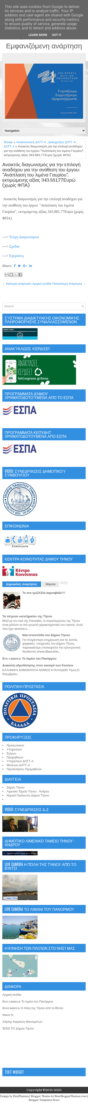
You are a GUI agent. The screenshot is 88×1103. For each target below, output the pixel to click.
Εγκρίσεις (16, 256)
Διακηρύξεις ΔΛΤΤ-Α (62, 142)
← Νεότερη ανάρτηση (16, 283)
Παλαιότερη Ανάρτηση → (69, 283)
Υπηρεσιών (14, 749)
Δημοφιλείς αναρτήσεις (21, 584)
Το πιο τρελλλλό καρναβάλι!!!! (43, 593)
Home (8, 142)
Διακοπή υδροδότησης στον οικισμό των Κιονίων (37, 665)
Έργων (11, 753)
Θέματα (51, 584)
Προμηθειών (15, 757)
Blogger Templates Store (44, 1100)
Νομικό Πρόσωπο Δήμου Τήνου (28, 795)
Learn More (38, 35)
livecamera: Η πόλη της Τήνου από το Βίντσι (32, 1008)
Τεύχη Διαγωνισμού (24, 237)
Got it (56, 35)
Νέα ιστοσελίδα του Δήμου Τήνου (46, 635)
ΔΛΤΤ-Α (9, 146)
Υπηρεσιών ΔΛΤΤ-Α (20, 761)
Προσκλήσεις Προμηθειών (24, 769)
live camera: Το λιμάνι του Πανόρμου (29, 658)
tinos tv (8, 1015)
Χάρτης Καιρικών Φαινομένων (22, 1021)
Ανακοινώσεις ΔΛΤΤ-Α (31, 142)
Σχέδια (14, 246)
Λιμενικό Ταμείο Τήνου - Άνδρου (28, 791)
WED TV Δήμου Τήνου (18, 1028)
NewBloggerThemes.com (70, 1096)
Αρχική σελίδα (41, 283)
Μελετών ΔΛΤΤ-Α (18, 765)
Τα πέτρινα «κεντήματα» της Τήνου (27, 616)
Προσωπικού (15, 745)
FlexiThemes (21, 1096)
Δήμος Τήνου (15, 787)
